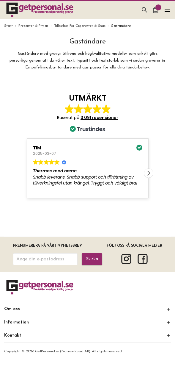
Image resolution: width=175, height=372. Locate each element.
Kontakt (87, 335)
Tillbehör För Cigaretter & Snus (79, 26)
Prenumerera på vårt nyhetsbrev (47, 246)
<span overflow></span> (87, 151)
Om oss (87, 309)
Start (8, 26)
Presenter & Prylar (33, 26)
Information (87, 322)
